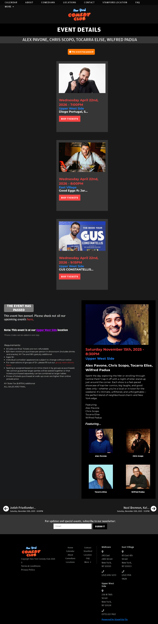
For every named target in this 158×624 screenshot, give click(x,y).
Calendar (11, 2)
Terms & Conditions (30, 566)
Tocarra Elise (101, 492)
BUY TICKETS (69, 118)
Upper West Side (46, 330)
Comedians (48, 2)
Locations (69, 2)
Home (70, 547)
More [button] (9, 6)
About (29, 2)
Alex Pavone (101, 456)
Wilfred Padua (138, 492)
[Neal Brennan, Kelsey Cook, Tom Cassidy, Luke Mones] (136, 509)
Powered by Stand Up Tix (115, 619)
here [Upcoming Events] (30, 319)
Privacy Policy (28, 569)
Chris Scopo (138, 456)
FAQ (137, 2)
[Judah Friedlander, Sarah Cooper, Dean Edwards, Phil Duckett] (23, 509)
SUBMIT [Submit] (100, 526)
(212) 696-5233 (109, 575)
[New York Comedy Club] (79, 14)
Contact (89, 2)
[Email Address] (72, 526)
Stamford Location (115, 2)
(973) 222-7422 (109, 614)
